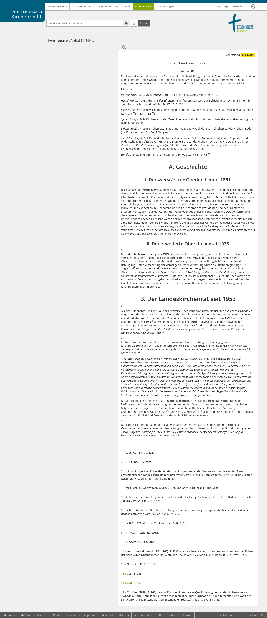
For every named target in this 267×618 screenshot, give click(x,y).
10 (123, 551)
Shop (222, 6)
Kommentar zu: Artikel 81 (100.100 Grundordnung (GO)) (87, 40)
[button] (252, 6)
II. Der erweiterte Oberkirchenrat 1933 (76, 77)
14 (123, 592)
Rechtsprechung (109, 6)
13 (123, 583)
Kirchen (10, 615)
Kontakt (58, 615)
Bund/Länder (31, 615)
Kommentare (143, 6)
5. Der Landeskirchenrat (70, 56)
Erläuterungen (165, 6)
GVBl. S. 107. (134, 583)
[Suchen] (144, 23)
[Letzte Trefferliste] (133, 23)
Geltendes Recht (57, 6)
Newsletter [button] (73, 615)
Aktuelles (238, 6)
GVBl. (127, 6)
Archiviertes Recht (83, 6)
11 (123, 564)
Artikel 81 (61, 61)
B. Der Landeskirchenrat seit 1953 (70, 83)
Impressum (91, 615)
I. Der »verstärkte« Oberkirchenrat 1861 (76, 72)
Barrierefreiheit (143, 615)
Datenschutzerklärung (116, 615)
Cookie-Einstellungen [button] (179, 615)
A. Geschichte (57, 66)
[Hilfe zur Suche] (126, 23)
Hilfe (159, 615)
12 (123, 573)
